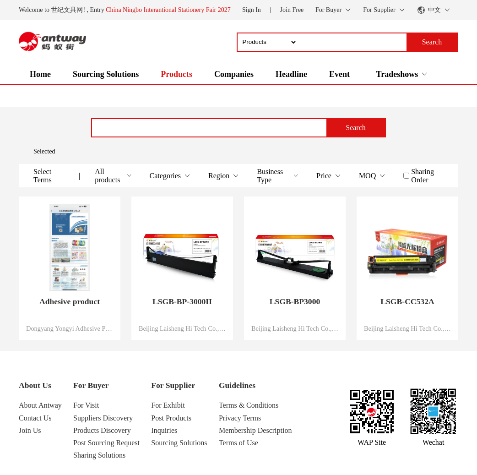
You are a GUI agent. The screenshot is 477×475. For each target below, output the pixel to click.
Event (339, 74)
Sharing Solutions (99, 455)
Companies (234, 74)
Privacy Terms (240, 418)
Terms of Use (238, 443)
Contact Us (35, 418)
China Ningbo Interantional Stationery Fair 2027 (168, 9)
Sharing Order (422, 176)
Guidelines (237, 385)
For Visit (86, 405)
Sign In (251, 9)
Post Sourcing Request (106, 443)
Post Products (171, 418)
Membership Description (255, 430)
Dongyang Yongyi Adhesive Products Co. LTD (69, 328)
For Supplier (173, 385)
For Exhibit (167, 405)
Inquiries (164, 430)
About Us (35, 385)
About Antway (40, 405)
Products (176, 74)
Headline (291, 74)
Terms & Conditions (248, 405)
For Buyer (90, 385)
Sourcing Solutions (106, 74)
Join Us (30, 430)
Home (40, 74)
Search (356, 127)
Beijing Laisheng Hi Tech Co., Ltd (182, 328)
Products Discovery (102, 430)
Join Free (292, 9)
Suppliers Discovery (103, 418)
